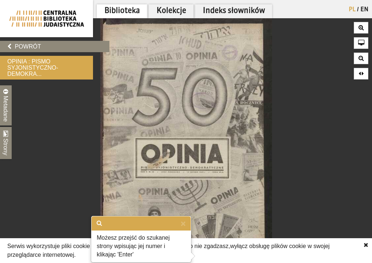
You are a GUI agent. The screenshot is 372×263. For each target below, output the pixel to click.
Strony (6, 143)
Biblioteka (122, 11)
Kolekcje (171, 11)
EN (364, 10)
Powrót (24, 46)
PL (352, 10)
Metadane (6, 105)
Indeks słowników (234, 11)
